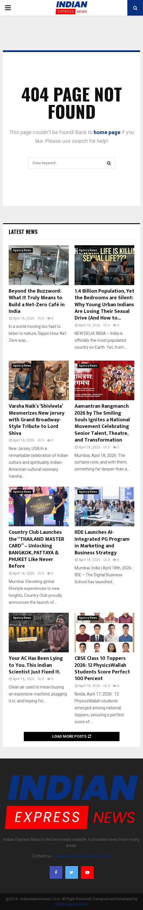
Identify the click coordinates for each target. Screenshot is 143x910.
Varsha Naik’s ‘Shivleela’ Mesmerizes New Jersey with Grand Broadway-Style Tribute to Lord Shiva (36, 420)
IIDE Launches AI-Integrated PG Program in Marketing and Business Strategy (102, 542)
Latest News (23, 231)
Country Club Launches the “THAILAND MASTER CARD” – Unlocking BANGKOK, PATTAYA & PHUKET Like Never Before (36, 549)
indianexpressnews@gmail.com (82, 856)
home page (107, 132)
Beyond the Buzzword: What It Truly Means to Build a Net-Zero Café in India (37, 301)
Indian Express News (71, 904)
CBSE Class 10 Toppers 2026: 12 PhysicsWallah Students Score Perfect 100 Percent (102, 668)
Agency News (22, 250)
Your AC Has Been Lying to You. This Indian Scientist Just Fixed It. (36, 665)
